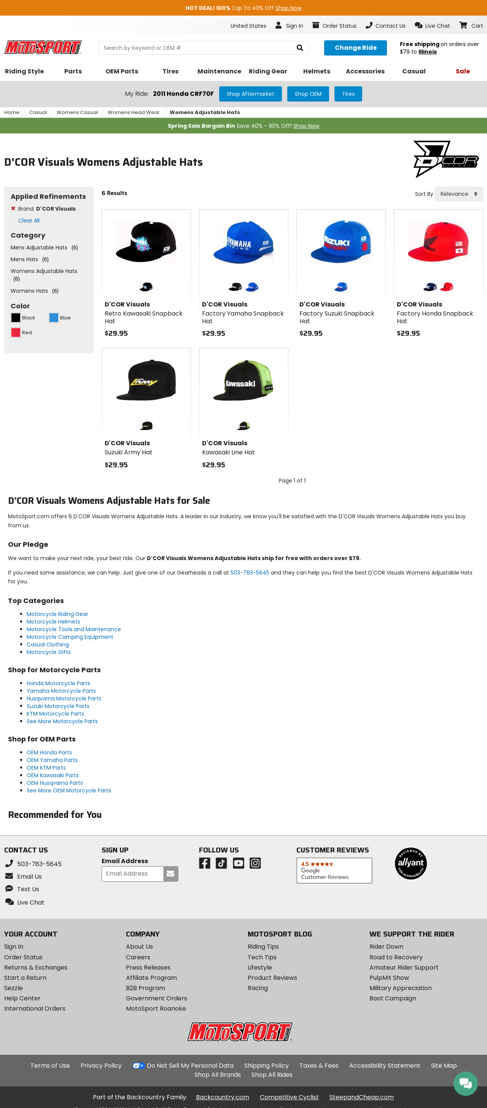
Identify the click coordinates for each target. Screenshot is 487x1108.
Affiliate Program (151, 977)
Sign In (13, 946)
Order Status (23, 957)
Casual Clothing (48, 644)
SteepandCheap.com (361, 1097)
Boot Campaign (392, 998)
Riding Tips (263, 946)
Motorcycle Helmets (53, 621)
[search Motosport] (203, 48)
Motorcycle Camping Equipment (70, 637)
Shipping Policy (266, 1065)
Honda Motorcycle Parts (58, 683)
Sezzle (13, 988)
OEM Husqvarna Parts (55, 783)
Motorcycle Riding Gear (57, 614)
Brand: (47, 209)
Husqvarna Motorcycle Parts (64, 698)
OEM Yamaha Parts (52, 760)
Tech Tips (262, 957)
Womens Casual (77, 112)
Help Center (22, 998)
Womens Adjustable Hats (205, 112)
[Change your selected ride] (355, 48)
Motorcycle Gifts (49, 652)
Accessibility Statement (384, 1065)
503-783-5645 (250, 572)
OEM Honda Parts (49, 752)
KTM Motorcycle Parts (55, 714)
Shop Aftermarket (250, 94)
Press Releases (148, 967)
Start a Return (25, 977)
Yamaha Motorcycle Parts (61, 691)
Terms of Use (50, 1065)
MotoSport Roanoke (156, 1008)
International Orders (34, 1008)
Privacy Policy (101, 1065)
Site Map (444, 1065)
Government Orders (156, 998)
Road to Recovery (396, 957)
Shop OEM (308, 94)
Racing (258, 988)
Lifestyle (260, 967)
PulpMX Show (389, 977)
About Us (139, 946)
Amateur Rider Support (404, 967)
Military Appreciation (400, 988)
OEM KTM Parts (46, 767)
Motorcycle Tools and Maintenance (74, 629)
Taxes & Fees (319, 1065)
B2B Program (145, 988)
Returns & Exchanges (35, 967)
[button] (432, 25)
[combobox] (459, 194)
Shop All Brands (217, 1074)
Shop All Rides (272, 1074)
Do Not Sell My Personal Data (190, 1065)
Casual (38, 112)
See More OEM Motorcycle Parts (69, 790)
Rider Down (386, 946)
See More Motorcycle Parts (62, 721)
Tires (348, 94)
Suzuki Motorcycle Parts (58, 706)
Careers (138, 957)
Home (11, 112)
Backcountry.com (222, 1097)
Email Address (125, 861)
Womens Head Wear (134, 112)
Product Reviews (272, 977)
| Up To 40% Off (243, 8)
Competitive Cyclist (289, 1097)
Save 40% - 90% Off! (243, 126)
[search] (300, 48)
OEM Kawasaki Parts (53, 775)
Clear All (29, 220)
